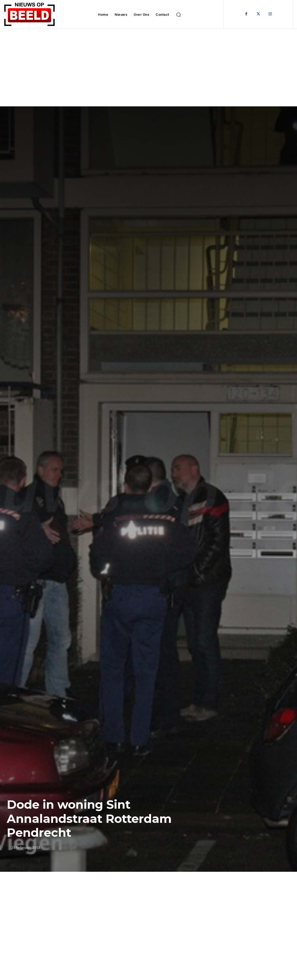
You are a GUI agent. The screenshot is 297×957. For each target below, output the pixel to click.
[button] (179, 15)
